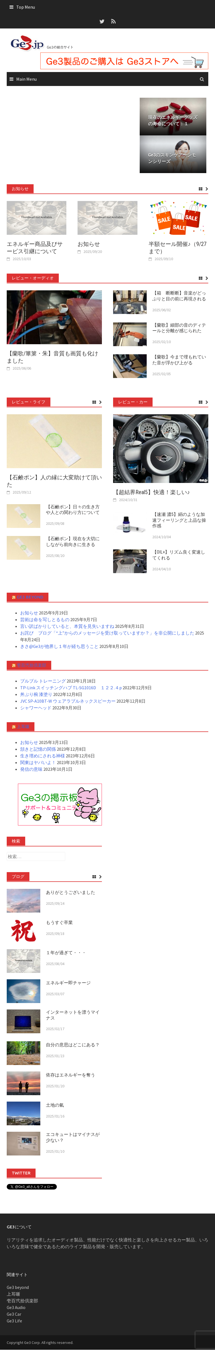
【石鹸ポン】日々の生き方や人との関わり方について (73, 511)
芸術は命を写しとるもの (44, 621)
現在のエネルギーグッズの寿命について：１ (172, 122)
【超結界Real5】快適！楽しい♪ (151, 494)
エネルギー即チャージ (68, 985)
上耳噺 (23, 728)
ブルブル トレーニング (43, 683)
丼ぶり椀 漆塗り (36, 696)
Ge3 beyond (30, 599)
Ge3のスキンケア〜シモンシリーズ (172, 160)
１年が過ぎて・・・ (66, 955)
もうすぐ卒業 (59, 924)
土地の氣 (55, 1107)
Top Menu (25, 7)
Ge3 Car (14, 1316)
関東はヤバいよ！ (38, 764)
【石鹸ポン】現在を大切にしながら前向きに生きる (73, 543)
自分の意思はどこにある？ (73, 1047)
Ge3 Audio (16, 1309)
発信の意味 (31, 771)
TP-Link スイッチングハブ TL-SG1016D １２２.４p (71, 690)
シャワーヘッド (36, 710)
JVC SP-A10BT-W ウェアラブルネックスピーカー (68, 703)
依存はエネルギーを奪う (70, 1077)
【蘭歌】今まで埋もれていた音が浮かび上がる (179, 362)
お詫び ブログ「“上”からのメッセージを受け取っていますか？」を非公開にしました (107, 635)
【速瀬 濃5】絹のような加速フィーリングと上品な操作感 (179, 522)
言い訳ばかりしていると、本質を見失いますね (67, 628)
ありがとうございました (70, 894)
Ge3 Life (14, 1323)
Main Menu (26, 79)
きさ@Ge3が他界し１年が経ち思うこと (59, 648)
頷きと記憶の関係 (38, 751)
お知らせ (89, 246)
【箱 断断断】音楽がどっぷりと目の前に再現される (179, 298)
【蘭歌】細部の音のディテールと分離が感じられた (179, 330)
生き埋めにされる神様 (42, 758)
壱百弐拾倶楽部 (31, 667)
